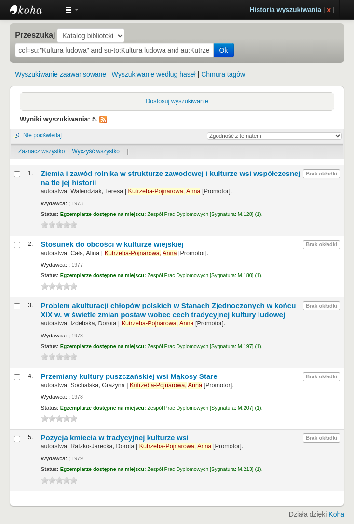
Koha (336, 514)
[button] (72, 9)
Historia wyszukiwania (286, 9)
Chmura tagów (223, 74)
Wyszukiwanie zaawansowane (60, 74)
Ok (223, 50)
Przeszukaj (35, 34)
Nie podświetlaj (42, 135)
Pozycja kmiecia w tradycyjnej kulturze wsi (115, 437)
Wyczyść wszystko (96, 151)
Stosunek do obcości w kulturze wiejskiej (112, 244)
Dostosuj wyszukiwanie (177, 101)
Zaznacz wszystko (41, 151)
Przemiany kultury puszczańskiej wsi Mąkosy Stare (129, 376)
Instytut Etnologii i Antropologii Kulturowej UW (34, 9)
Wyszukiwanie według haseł (154, 74)
